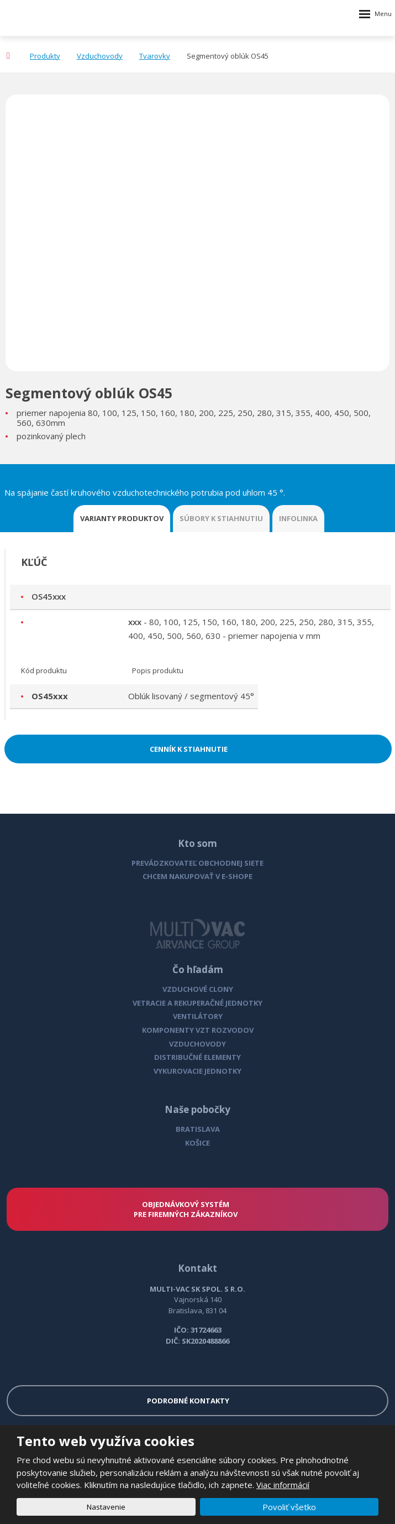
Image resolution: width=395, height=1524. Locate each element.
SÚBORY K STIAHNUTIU (221, 518)
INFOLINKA (298, 518)
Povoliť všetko (289, 1506)
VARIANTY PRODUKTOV (122, 518)
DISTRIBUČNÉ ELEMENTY (197, 1057)
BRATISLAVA (198, 1129)
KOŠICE (197, 1143)
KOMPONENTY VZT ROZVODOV (198, 1030)
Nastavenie (106, 1507)
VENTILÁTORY (198, 1016)
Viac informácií (282, 1484)
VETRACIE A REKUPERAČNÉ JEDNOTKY (197, 1003)
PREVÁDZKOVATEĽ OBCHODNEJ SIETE (197, 863)
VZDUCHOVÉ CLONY (197, 989)
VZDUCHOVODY (197, 1044)
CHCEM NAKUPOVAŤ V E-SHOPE (197, 876)
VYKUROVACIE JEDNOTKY (197, 1071)
